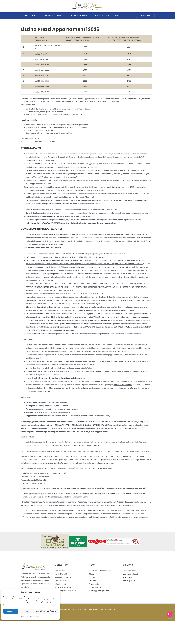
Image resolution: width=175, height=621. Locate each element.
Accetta (10, 611)
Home (24, 16)
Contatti (111, 16)
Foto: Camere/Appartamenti (100, 571)
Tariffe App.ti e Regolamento (99, 591)
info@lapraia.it (35, 223)
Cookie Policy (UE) (96, 587)
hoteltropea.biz (129, 581)
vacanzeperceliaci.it (130, 574)
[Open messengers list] (169, 614)
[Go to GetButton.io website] (169, 618)
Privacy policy (34, 617)
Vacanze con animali (75, 16)
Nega (26, 611)
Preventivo (93, 581)
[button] (56, 592)
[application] (37, 15)
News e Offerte (95, 16)
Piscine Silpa (127, 577)
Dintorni (46, 16)
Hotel (34, 15)
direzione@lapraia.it (47, 216)
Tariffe (57, 15)
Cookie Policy (25, 617)
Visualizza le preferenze (46, 611)
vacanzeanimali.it (129, 571)
